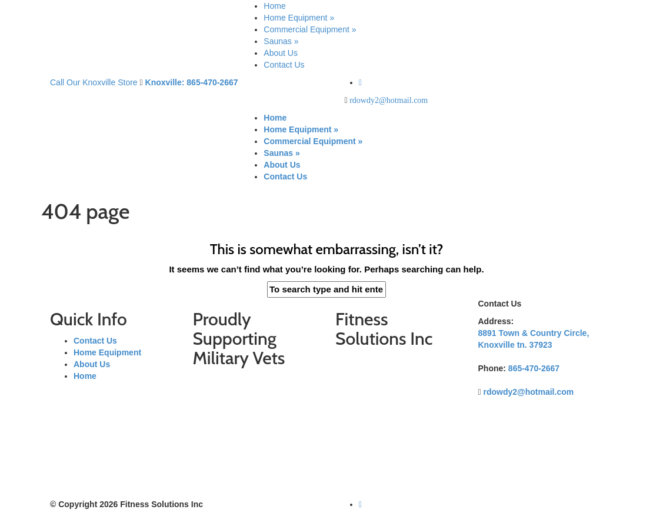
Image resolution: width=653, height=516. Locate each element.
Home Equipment (299, 17)
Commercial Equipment (310, 29)
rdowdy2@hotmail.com (388, 100)
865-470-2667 (533, 368)
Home (274, 6)
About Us (281, 53)
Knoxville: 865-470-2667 (191, 82)
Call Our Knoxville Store (94, 82)
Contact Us (284, 64)
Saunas (281, 41)
